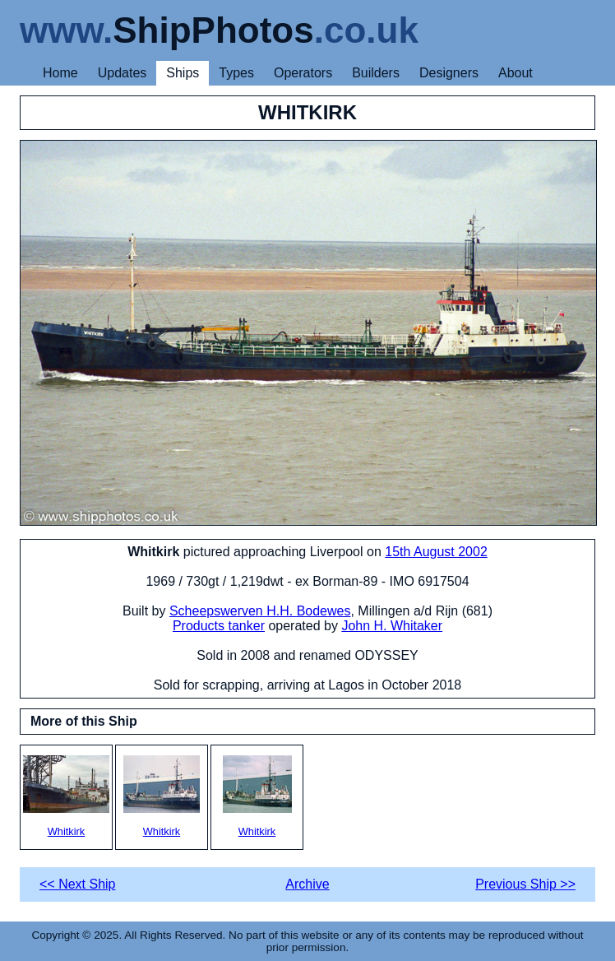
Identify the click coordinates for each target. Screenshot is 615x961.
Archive (307, 884)
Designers (449, 73)
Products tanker (219, 626)
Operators (303, 73)
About (515, 73)
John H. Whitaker (391, 626)
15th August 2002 (436, 552)
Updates (122, 73)
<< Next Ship (77, 884)
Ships (182, 73)
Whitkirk (66, 796)
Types (236, 73)
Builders (376, 73)
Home (60, 73)
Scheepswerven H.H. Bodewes (260, 611)
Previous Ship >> (525, 884)
